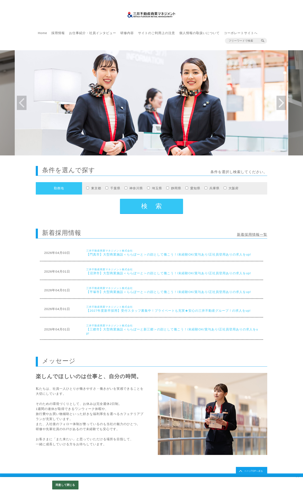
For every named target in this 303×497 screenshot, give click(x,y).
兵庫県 (214, 188)
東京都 (96, 188)
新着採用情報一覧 (252, 235)
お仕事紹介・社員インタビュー (92, 33)
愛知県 (195, 188)
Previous (22, 103)
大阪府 (234, 188)
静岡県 (176, 188)
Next (281, 103)
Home (42, 33)
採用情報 (58, 33)
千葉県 (115, 188)
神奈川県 (136, 188)
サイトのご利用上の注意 (156, 33)
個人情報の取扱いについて (199, 33)
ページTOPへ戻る (253, 471)
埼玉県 (157, 188)
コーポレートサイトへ (241, 33)
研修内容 (127, 33)
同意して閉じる (65, 484)
